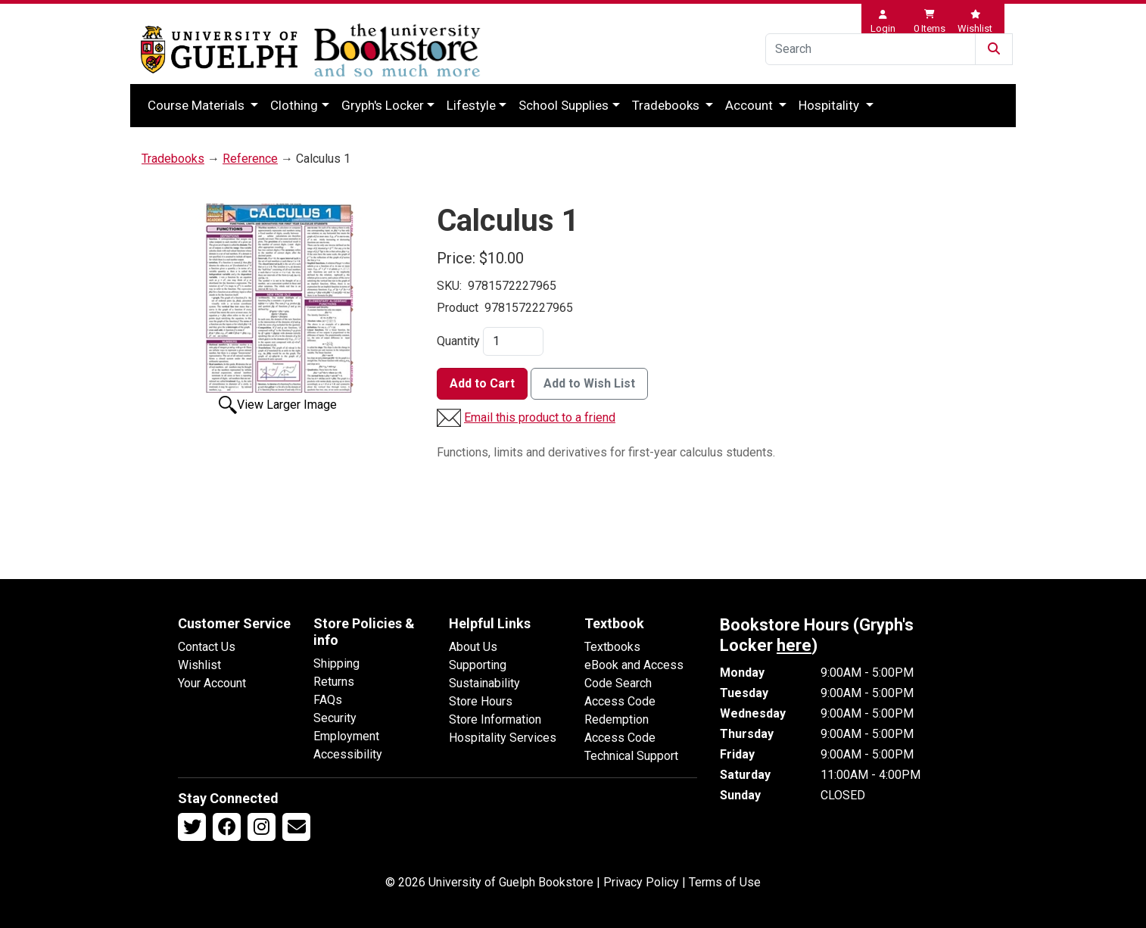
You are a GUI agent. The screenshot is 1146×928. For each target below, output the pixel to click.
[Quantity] (513, 341)
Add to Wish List (589, 383)
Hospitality (830, 105)
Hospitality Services (502, 737)
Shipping (336, 663)
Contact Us (206, 647)
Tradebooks (667, 105)
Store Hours (480, 701)
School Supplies (564, 105)
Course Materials (198, 105)
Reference (250, 158)
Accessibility (347, 754)
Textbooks (612, 647)
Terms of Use (725, 882)
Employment (346, 736)
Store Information (495, 719)
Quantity (458, 341)
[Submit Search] (994, 49)
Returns (333, 681)
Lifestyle (471, 105)
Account (750, 105)
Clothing (294, 105)
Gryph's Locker (382, 105)
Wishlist (199, 665)
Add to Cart (482, 383)
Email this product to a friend (539, 417)
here (794, 645)
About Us (473, 647)
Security (335, 718)
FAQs (327, 700)
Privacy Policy (641, 882)
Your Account (212, 683)
